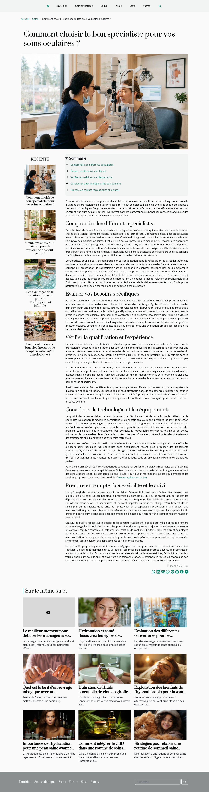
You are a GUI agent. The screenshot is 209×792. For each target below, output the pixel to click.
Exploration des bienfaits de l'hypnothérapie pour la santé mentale (159, 692)
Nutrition (62, 5)
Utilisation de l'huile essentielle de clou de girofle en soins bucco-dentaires (103, 692)
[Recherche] (157, 782)
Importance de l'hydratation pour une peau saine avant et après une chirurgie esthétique (48, 750)
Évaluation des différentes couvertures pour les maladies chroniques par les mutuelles (158, 638)
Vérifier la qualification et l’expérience (91, 177)
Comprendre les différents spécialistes (92, 164)
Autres (146, 5)
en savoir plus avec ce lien (132, 477)
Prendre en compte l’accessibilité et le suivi (94, 190)
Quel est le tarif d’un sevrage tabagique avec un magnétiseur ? (47, 692)
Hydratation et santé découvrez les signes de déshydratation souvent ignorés (99, 638)
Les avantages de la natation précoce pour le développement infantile (40, 299)
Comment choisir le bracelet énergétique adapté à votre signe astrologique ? (40, 349)
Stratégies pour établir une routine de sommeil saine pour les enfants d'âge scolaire (160, 748)
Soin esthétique (84, 5)
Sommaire (77, 158)
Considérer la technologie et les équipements (96, 183)
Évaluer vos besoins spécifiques (88, 171)
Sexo (132, 5)
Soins (104, 5)
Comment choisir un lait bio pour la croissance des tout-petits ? (40, 248)
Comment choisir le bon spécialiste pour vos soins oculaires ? (39, 201)
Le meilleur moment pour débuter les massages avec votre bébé (46, 636)
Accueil (25, 19)
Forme (118, 5)
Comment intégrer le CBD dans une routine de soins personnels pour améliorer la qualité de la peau (103, 750)
